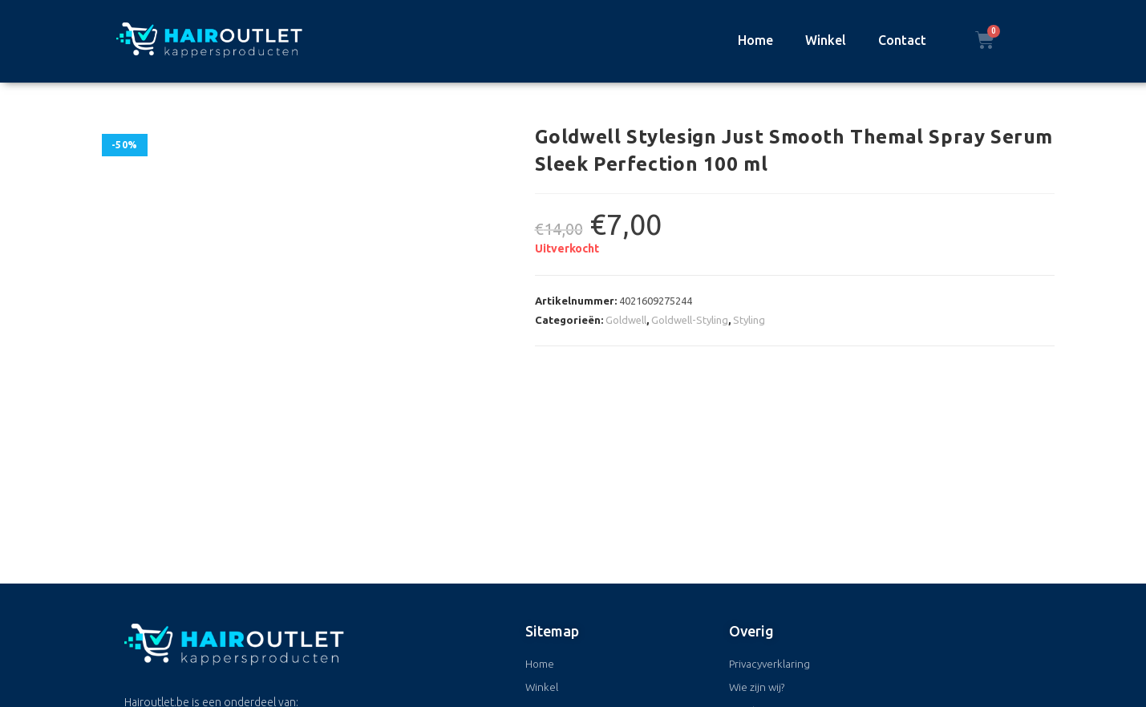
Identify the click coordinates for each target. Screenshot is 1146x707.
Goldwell (625, 319)
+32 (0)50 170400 (218, 630)
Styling (749, 319)
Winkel (825, 40)
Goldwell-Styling (689, 319)
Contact (902, 40)
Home (755, 40)
